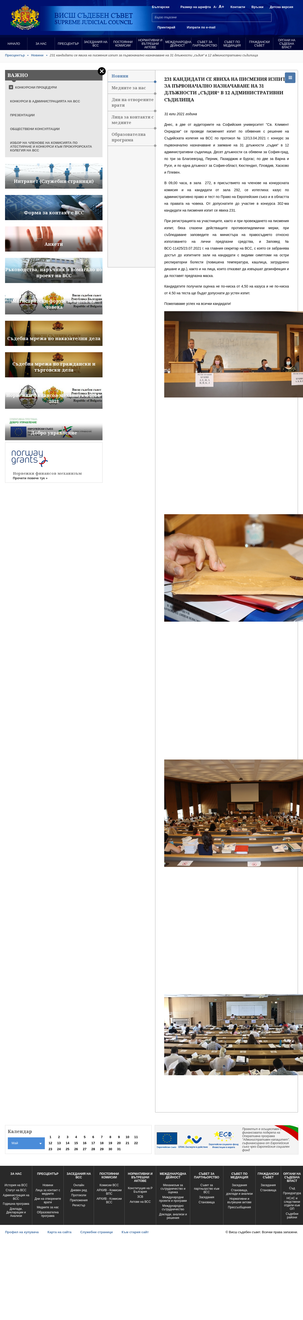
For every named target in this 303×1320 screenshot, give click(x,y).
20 (119, 1143)
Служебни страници (96, 1232)
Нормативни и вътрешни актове (150, 43)
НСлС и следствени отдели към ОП (292, 1203)
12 (50, 1143)
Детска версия (281, 7)
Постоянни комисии (123, 43)
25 (67, 1149)
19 (110, 1143)
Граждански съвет (259, 43)
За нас (41, 44)
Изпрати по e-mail (201, 27)
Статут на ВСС (16, 1190)
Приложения (79, 1200)
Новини (37, 55)
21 (127, 1143)
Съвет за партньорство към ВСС (206, 1188)
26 (76, 1149)
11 (136, 1137)
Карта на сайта (59, 1232)
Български (160, 7)
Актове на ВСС (140, 1202)
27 (84, 1149)
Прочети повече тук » (30, 478)
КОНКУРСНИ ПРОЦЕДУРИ (36, 87)
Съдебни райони (292, 1215)
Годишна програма (16, 1204)
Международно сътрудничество (173, 1207)
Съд (292, 1188)
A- (215, 7)
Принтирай (166, 27)
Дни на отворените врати (133, 104)
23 (50, 1149)
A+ (221, 6)
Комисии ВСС (109, 1185)
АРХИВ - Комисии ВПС (109, 1191)
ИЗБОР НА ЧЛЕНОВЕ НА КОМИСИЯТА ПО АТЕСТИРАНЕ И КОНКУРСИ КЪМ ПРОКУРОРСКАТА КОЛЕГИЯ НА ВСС (51, 146)
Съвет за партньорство (205, 43)
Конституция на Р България (140, 1189)
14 (67, 1143)
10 (127, 1137)
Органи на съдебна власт (286, 43)
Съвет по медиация (232, 43)
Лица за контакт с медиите (48, 1191)
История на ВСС (16, 1185)
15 (76, 1143)
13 (59, 1143)
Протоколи (78, 1195)
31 (119, 1149)
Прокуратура (292, 1193)
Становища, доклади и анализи (239, 1191)
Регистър (78, 1205)
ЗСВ (140, 1196)
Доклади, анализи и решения (173, 1216)
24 (59, 1149)
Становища (207, 1202)
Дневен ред (79, 1190)
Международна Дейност (178, 43)
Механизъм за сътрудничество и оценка (172, 1188)
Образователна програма (133, 139)
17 (93, 1143)
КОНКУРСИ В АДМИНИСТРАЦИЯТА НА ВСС (45, 101)
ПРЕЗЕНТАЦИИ (22, 115)
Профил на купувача (22, 1232)
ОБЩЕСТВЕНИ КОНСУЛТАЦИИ (35, 129)
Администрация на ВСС (16, 1197)
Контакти (237, 7)
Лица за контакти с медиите (133, 121)
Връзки (257, 7)
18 (102, 1143)
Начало (14, 44)
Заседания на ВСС (96, 43)
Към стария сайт (135, 1232)
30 (110, 1149)
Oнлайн (78, 1185)
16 (84, 1143)
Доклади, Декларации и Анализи (16, 1212)
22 (136, 1143)
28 (93, 1149)
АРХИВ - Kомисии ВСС (109, 1200)
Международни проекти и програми (173, 1199)
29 (102, 1149)
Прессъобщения (239, 1207)
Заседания (206, 1197)
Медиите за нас (133, 89)
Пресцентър (68, 44)
